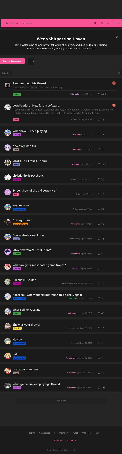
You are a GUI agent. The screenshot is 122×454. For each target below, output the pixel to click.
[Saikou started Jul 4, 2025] (7, 177)
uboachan (71, 440)
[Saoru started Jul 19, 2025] (7, 341)
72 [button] (102, 119)
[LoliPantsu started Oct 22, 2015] (7, 222)
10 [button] (102, 149)
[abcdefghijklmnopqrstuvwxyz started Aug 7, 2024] (7, 267)
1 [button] (102, 357)
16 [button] (102, 328)
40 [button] (102, 313)
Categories (44, 432)
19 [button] (102, 372)
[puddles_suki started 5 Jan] (7, 237)
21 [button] (102, 283)
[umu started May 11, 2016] (7, 371)
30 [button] (102, 208)
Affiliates (86, 432)
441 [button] (103, 387)
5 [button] (102, 298)
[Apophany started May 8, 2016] (7, 85)
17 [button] (102, 193)
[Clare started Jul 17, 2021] (7, 107)
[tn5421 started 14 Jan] (7, 147)
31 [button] (102, 179)
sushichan (57, 440)
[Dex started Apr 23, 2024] (7, 192)
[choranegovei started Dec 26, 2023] (7, 281)
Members (27, 23)
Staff (97, 432)
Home (32, 432)
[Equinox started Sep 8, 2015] (7, 162)
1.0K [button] (103, 164)
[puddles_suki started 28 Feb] (7, 132)
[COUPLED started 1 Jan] (7, 252)
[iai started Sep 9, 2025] (7, 296)
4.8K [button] (103, 94)
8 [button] (102, 253)
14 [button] (102, 134)
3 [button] (102, 268)
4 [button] (102, 342)
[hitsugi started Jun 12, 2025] (7, 356)
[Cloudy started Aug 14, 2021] (7, 311)
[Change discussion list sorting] (6, 73)
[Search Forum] (94, 23)
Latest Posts (12, 23)
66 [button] (102, 223)
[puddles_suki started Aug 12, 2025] (7, 207)
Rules (75, 432)
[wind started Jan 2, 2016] (7, 386)
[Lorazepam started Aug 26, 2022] (7, 326)
